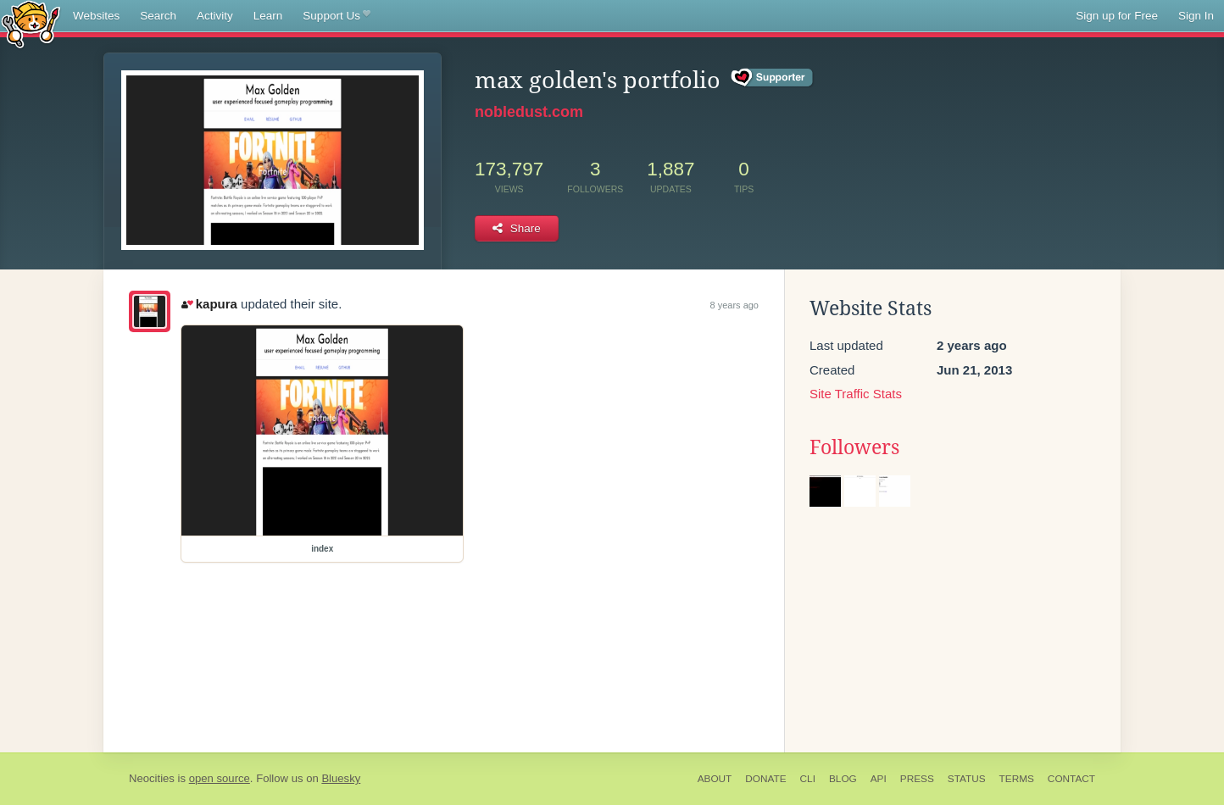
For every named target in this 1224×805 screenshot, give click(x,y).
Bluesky (340, 778)
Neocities (152, 778)
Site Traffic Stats (856, 393)
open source (219, 778)
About (715, 779)
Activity (215, 15)
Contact (1071, 779)
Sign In (1196, 15)
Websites (96, 15)
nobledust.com (529, 111)
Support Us (336, 16)
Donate (765, 779)
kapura (209, 304)
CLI (807, 779)
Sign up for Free (1117, 15)
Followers (854, 447)
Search (158, 15)
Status (967, 779)
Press (917, 779)
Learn (268, 15)
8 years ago (734, 305)
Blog (843, 779)
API (879, 779)
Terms (1016, 779)
